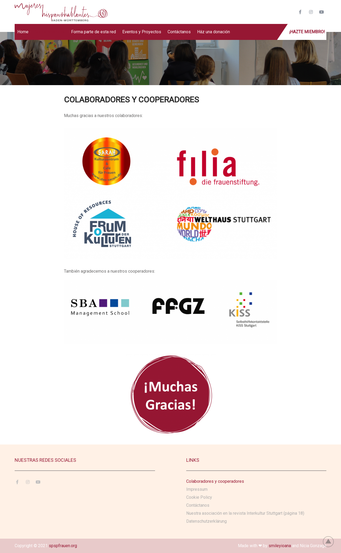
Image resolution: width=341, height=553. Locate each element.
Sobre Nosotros (50, 31)
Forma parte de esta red (93, 31)
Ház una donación (213, 31)
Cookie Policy (199, 497)
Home (23, 31)
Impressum (197, 489)
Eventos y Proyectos (141, 31)
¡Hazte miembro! (307, 31)
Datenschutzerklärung (206, 521)
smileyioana (280, 545)
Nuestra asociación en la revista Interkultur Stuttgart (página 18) (245, 513)
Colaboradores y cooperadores (215, 481)
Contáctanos (179, 31)
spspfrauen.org (63, 545)
